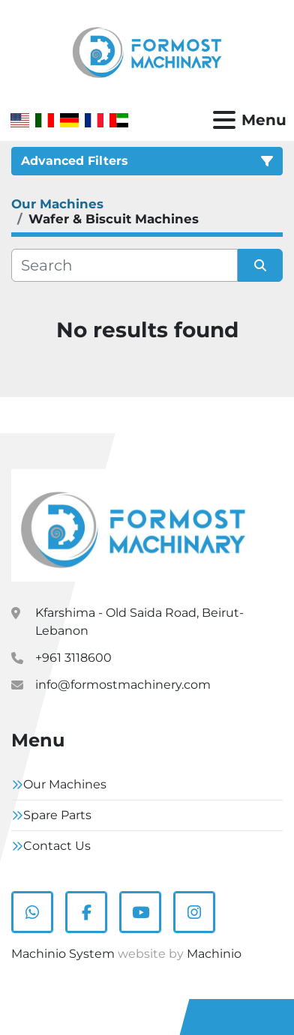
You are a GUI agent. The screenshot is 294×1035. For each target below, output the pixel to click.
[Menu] (224, 120)
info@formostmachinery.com (123, 685)
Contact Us (57, 846)
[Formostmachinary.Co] (133, 524)
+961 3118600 (73, 658)
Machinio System (63, 954)
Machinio (214, 954)
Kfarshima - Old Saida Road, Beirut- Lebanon (139, 622)
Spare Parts (57, 815)
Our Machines (64, 784)
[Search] (124, 265)
